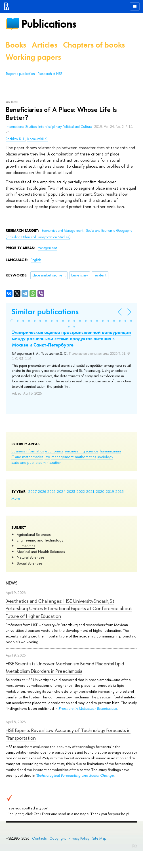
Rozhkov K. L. (16, 139)
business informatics (27, 451)
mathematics (85, 456)
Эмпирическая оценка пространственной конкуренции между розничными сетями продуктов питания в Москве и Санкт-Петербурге (71, 338)
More (15, 498)
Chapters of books (94, 45)
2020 (100, 491)
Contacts (39, 838)
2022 (81, 491)
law (47, 456)
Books (16, 45)
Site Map (99, 838)
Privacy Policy (79, 838)
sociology (105, 456)
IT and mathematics (27, 456)
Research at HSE (50, 73)
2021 (90, 491)
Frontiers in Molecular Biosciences (87, 708)
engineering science (81, 451)
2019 (110, 491)
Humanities (26, 545)
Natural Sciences (30, 557)
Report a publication (20, 73)
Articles (44, 45)
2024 (61, 491)
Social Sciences (29, 563)
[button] (12, 321)
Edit (134, 846)
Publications (48, 24)
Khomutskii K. (37, 139)
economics (54, 451)
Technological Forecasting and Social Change (75, 775)
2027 (32, 491)
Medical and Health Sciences (41, 551)
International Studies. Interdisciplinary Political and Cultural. (50, 126)
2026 (42, 491)
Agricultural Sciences (34, 534)
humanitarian (110, 451)
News (12, 583)
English (36, 260)
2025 (51, 491)
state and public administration (36, 462)
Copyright (57, 838)
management (62, 456)
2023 (71, 491)
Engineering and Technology (40, 540)
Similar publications (45, 312)
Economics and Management (63, 230)
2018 (119, 491)
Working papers (33, 57)
